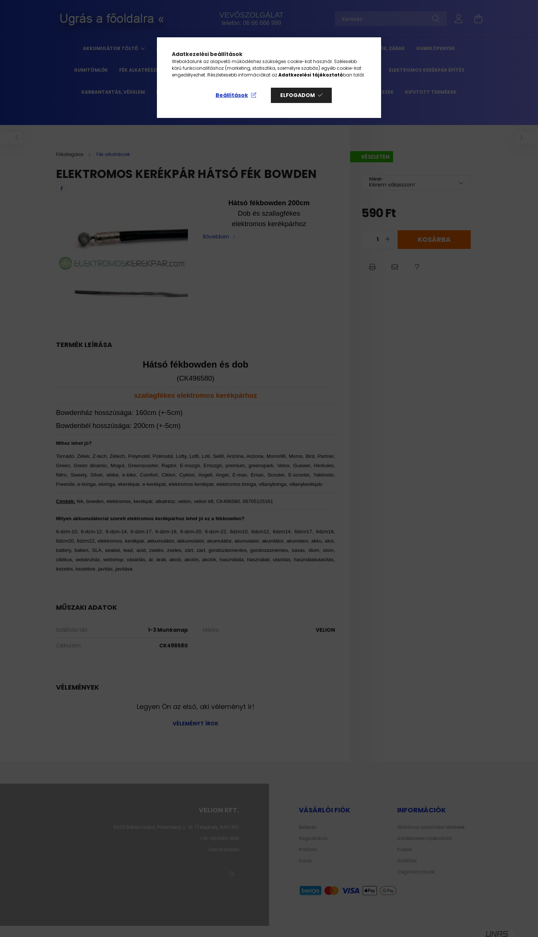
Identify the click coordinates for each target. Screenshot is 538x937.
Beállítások (232, 95)
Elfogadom (297, 95)
